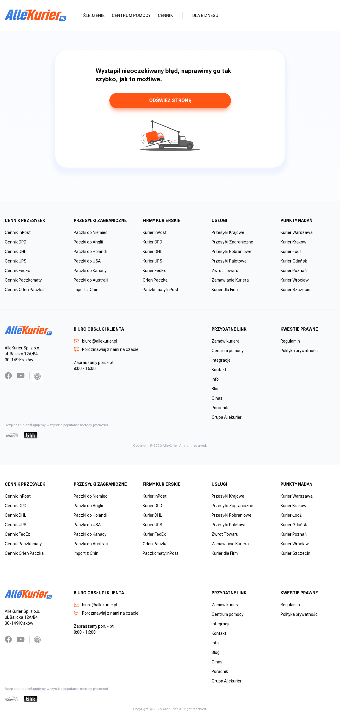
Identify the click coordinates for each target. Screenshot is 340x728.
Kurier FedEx (154, 270)
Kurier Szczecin (295, 289)
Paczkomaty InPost (160, 289)
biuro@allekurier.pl (95, 341)
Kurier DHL (152, 251)
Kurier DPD (152, 242)
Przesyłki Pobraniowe (231, 251)
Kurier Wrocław (295, 280)
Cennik (165, 15)
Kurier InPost (154, 232)
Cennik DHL (15, 251)
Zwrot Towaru (225, 270)
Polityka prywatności (300, 350)
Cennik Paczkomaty (23, 280)
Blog (216, 388)
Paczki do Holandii (91, 251)
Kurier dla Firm (225, 289)
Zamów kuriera (226, 341)
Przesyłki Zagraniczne (232, 242)
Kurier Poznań (294, 270)
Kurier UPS (152, 261)
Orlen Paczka (155, 280)
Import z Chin (86, 289)
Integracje (221, 360)
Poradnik (220, 407)
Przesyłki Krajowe (228, 232)
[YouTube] (21, 375)
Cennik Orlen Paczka (24, 289)
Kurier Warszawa (297, 232)
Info (215, 379)
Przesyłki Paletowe (229, 261)
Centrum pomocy (131, 15)
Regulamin (290, 341)
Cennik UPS (15, 261)
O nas (217, 398)
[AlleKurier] (36, 15)
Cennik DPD (15, 242)
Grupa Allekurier (227, 417)
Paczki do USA (87, 261)
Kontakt (219, 369)
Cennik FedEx (17, 270)
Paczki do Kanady (90, 270)
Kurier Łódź (291, 251)
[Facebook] (8, 375)
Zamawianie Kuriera (230, 280)
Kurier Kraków (293, 242)
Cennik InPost (18, 232)
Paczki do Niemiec (91, 232)
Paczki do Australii (91, 280)
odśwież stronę (170, 100)
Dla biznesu (205, 15)
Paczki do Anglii (88, 242)
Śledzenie (94, 15)
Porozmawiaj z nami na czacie (106, 349)
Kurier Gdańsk (294, 261)
